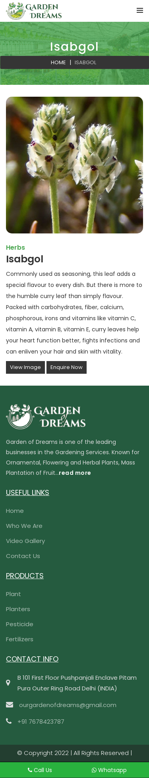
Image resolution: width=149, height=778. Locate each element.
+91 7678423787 (40, 721)
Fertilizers (19, 639)
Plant (13, 594)
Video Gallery (25, 541)
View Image (25, 367)
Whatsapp (102, 770)
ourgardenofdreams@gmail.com (67, 705)
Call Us (32, 770)
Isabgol (85, 62)
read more (75, 473)
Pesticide (19, 624)
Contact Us (23, 556)
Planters (18, 609)
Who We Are (24, 526)
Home (58, 62)
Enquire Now (66, 367)
